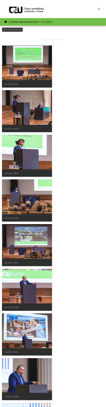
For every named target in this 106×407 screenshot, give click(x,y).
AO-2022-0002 (65, 83)
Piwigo (60, 401)
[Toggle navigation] (99, 9)
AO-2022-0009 (12, 259)
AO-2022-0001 (12, 83)
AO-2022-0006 (65, 171)
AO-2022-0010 (65, 259)
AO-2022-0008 (65, 215)
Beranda (5, 22)
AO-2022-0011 (12, 303)
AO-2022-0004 (65, 127)
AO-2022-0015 (12, 391)
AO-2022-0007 (12, 215)
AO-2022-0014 (65, 347)
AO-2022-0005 (12, 171)
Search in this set (12, 29)
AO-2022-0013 (12, 347)
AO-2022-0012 (65, 303)
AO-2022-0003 (12, 127)
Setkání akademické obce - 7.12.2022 (31, 22)
